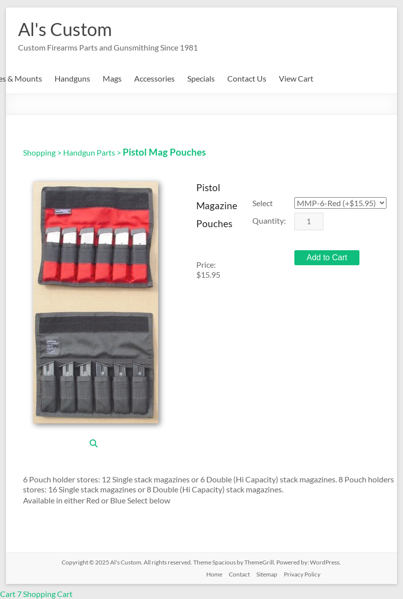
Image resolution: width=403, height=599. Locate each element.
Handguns (72, 78)
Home (214, 574)
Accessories (154, 78)
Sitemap (266, 574)
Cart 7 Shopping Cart (36, 593)
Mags (112, 78)
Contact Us (246, 78)
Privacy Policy (302, 574)
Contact (239, 574)
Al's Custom (65, 29)
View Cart (296, 78)
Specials (201, 78)
